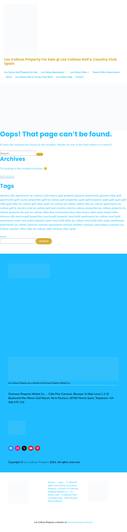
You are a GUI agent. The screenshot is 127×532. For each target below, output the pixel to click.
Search (3, 236)
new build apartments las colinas (88, 216)
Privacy (51, 482)
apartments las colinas (28, 195)
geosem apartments (87, 195)
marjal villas (111, 212)
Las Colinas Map (64, 76)
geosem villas (108, 195)
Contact (79, 76)
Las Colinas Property (36, 462)
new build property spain (37, 220)
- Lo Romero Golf (68, 494)
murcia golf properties (29, 216)
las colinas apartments (103, 203)
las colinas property (110, 208)
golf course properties (28, 199)
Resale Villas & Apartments (106, 72)
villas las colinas (35, 228)
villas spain (69, 228)
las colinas (57, 203)
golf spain (115, 199)
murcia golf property (55, 216)
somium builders (73, 224)
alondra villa (7, 195)
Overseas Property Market (80, 522)
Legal (60, 482)
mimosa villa (7, 216)
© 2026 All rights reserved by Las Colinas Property (62, 485)
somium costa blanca (96, 224)
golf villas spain (41, 203)
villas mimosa (54, 228)
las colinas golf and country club (52, 208)
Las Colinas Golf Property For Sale (21, 72)
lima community (59, 212)
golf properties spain (72, 199)
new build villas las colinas (68, 220)
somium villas (18, 228)
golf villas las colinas (19, 203)
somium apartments (50, 224)
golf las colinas (51, 199)
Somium (32, 224)
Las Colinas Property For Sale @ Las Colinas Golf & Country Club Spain (60, 61)
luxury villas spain (92, 212)
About (9, 76)
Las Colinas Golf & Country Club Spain (34, 76)
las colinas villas (39, 212)
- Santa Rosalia (70, 497)
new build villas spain (97, 220)
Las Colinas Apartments (52, 72)
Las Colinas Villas (78, 72)
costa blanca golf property (58, 195)
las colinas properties (85, 208)
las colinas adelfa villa (77, 203)
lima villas (75, 212)
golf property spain (97, 199)
